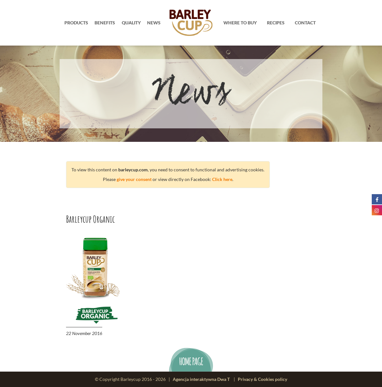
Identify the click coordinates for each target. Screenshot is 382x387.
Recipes (276, 22)
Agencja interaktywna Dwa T (201, 379)
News (154, 22)
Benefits (105, 22)
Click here (222, 179)
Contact (305, 22)
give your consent (134, 179)
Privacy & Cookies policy (262, 379)
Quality (131, 22)
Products (76, 22)
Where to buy (240, 22)
